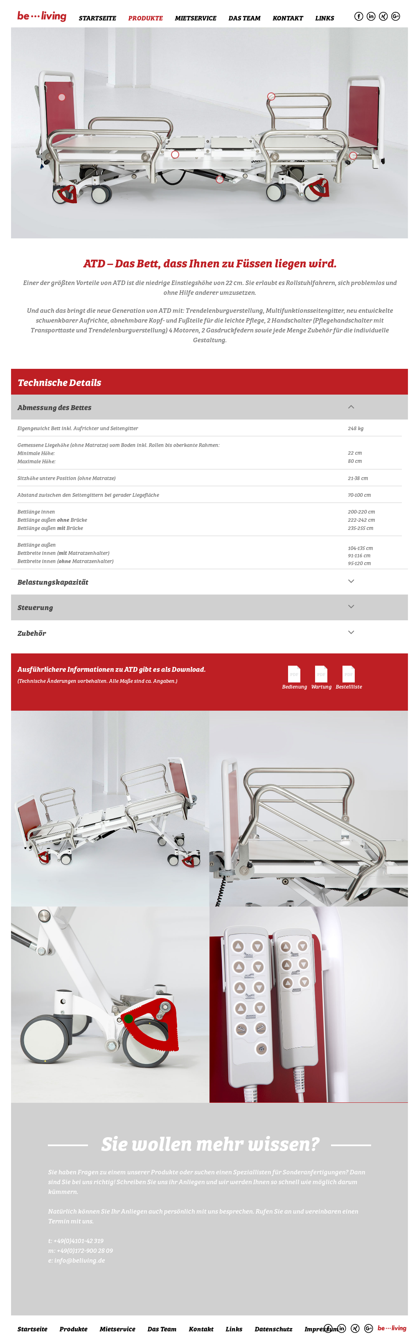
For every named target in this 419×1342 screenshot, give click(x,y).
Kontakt (288, 17)
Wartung (321, 678)
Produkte (145, 17)
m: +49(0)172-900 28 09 (80, 1250)
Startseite (97, 17)
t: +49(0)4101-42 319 (75, 1240)
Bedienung (294, 678)
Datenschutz (273, 1328)
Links (324, 17)
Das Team (244, 17)
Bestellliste (349, 678)
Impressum (321, 1328)
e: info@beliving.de (76, 1260)
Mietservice (195, 17)
